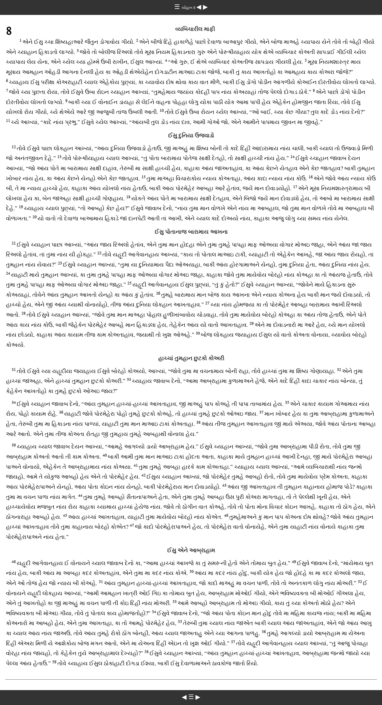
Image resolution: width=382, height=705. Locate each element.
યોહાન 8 (189, 7)
